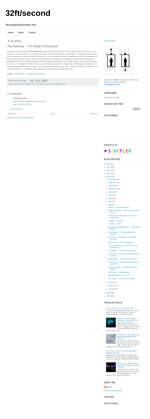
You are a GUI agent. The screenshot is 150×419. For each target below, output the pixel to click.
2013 (109, 167)
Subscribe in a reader (111, 98)
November (112, 182)
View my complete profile (113, 391)
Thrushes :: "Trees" (115, 224)
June (110, 198)
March (111, 283)
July (110, 195)
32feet (109, 387)
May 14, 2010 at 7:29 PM (22, 104)
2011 (109, 173)
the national (40, 84)
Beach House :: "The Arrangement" (120, 242)
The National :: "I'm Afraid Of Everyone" (122, 251)
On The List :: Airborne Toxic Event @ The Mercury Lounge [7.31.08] (128, 365)
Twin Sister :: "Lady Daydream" (119, 272)
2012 (109, 170)
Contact (32, 32)
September (113, 189)
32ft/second (27, 13)
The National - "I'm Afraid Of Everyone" (29, 74)
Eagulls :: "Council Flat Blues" (118, 207)
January (112, 289)
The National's (36, 51)
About (21, 32)
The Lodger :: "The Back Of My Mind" (121, 279)
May (110, 201)
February (112, 286)
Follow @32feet (109, 41)
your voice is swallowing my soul (55, 84)
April (110, 205)
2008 (109, 296)
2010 (109, 177)
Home (11, 32)
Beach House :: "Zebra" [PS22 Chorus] (122, 259)
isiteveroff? (16, 84)
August (111, 192)
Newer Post (12, 114)
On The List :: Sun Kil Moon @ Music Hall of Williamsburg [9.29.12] (128, 337)
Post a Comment (16, 109)
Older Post (94, 114)
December (112, 179)
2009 (109, 293)
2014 (109, 164)
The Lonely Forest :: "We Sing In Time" (120, 308)
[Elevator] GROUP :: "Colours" (119, 275)
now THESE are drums (28, 84)
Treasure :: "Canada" (115, 221)
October (112, 186)
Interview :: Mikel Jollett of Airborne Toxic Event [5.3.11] (127, 319)
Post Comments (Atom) (25, 118)
